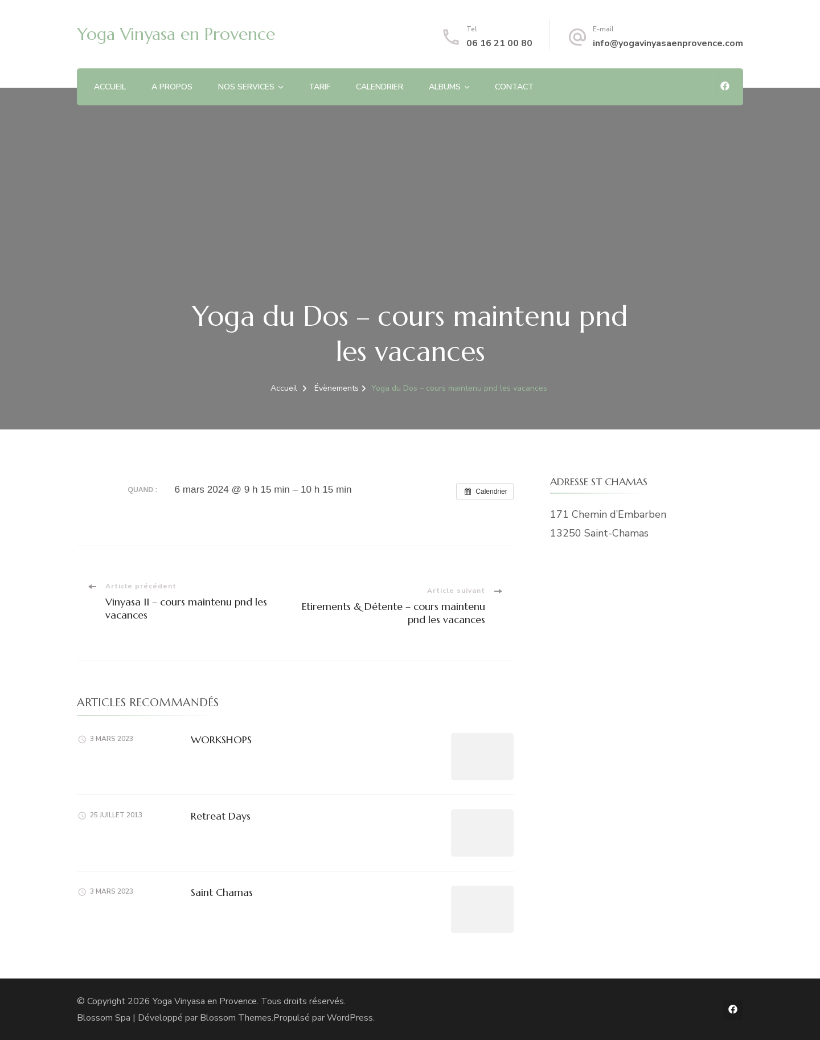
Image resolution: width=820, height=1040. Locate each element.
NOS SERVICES (246, 86)
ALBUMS (445, 86)
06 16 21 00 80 (499, 43)
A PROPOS (171, 86)
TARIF (319, 86)
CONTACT (514, 86)
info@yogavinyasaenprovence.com (668, 43)
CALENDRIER (379, 86)
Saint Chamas (222, 892)
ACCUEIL (110, 86)
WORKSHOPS (221, 739)
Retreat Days (221, 815)
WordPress (350, 1018)
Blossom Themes (236, 1018)
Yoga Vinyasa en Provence (176, 33)
